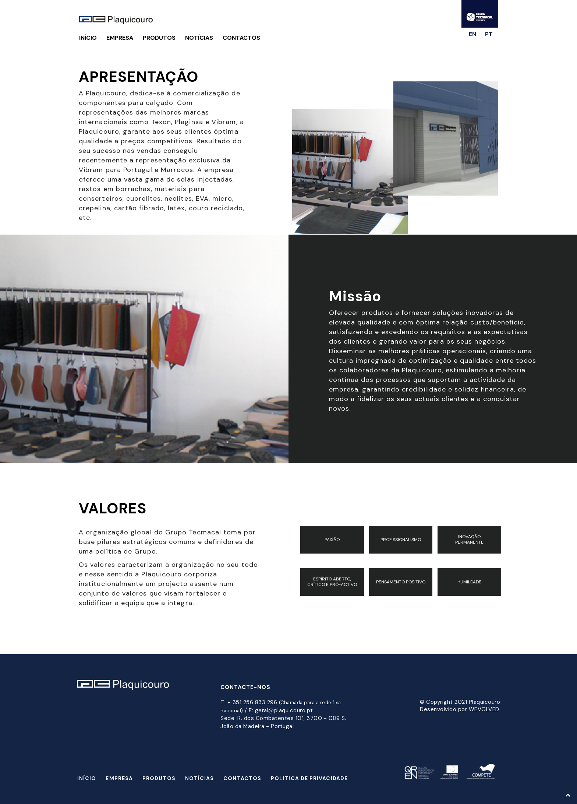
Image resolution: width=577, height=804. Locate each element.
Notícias (199, 38)
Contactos (241, 38)
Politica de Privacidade (309, 778)
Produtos (159, 38)
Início (88, 38)
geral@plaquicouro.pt (284, 710)
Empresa (119, 38)
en (472, 34)
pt (489, 34)
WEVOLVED (484, 709)
